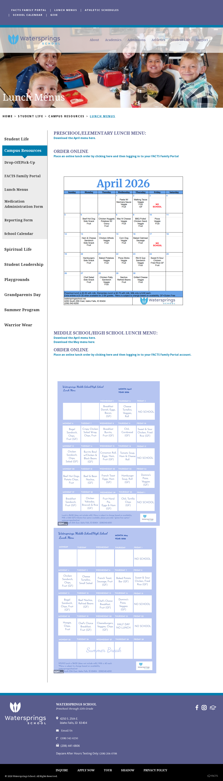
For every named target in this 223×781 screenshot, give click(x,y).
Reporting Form (18, 220)
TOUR (108, 770)
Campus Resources (66, 116)
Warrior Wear (18, 325)
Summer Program (22, 310)
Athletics (158, 40)
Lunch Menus (65, 10)
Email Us (64, 730)
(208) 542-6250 (67, 738)
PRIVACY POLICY (155, 770)
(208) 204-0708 (108, 753)
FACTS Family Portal (29, 10)
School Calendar (28, 15)
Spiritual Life (18, 249)
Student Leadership (23, 264)
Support (202, 40)
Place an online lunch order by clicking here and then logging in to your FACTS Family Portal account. (122, 354)
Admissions (137, 40)
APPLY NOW (86, 770)
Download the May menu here (74, 342)
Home (8, 116)
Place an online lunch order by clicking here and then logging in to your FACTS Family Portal (116, 156)
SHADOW (127, 770)
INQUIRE (62, 770)
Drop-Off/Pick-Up (19, 163)
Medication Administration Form (23, 204)
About (94, 40)
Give (54, 15)
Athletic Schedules (102, 10)
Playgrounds (16, 279)
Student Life (180, 40)
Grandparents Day (22, 295)
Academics (113, 40)
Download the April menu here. (75, 138)
